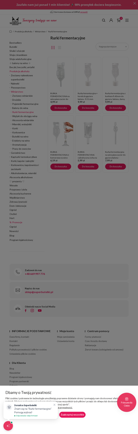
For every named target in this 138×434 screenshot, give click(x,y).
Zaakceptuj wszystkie (72, 414)
